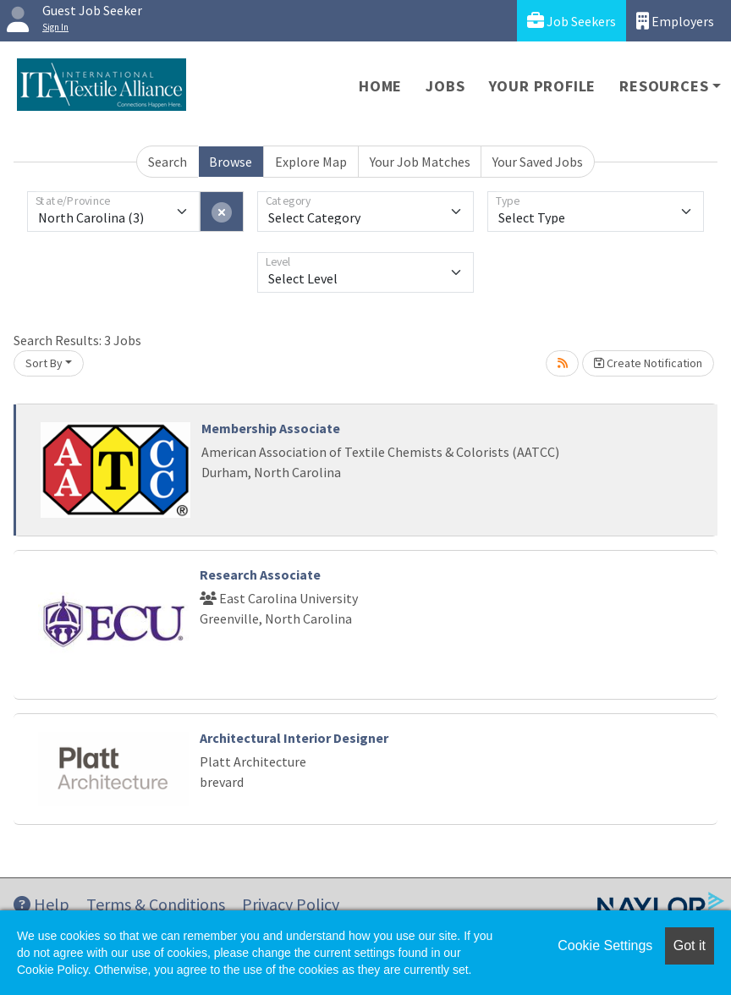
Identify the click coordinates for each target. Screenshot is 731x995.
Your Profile (542, 86)
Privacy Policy (290, 904)
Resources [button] (663, 86)
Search (167, 161)
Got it (689, 945)
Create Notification (648, 363)
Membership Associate (270, 428)
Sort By (44, 363)
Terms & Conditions (155, 904)
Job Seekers (571, 20)
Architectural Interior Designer (294, 737)
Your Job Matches (420, 161)
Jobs (445, 86)
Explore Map (311, 161)
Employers (675, 20)
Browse (230, 161)
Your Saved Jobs (537, 161)
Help (41, 904)
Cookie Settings (605, 945)
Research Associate (260, 574)
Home (380, 86)
